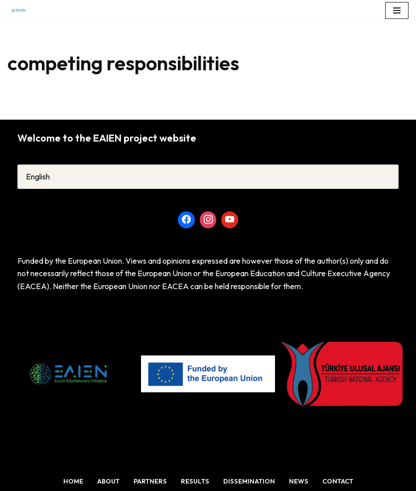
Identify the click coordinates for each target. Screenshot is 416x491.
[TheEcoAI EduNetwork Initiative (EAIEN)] (21, 10)
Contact (337, 481)
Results (195, 481)
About (108, 481)
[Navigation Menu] (397, 10)
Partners (150, 481)
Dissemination (249, 481)
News (298, 481)
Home (73, 481)
